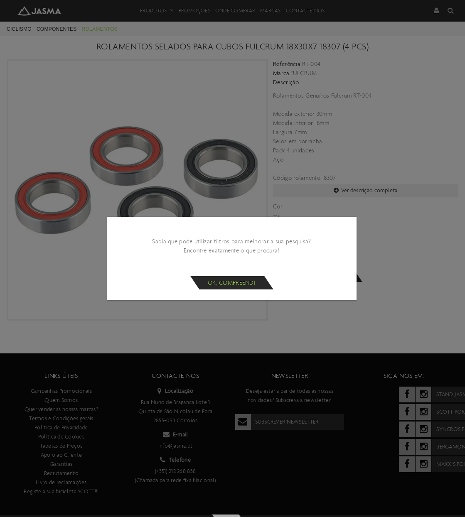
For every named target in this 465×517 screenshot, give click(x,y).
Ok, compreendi (232, 283)
